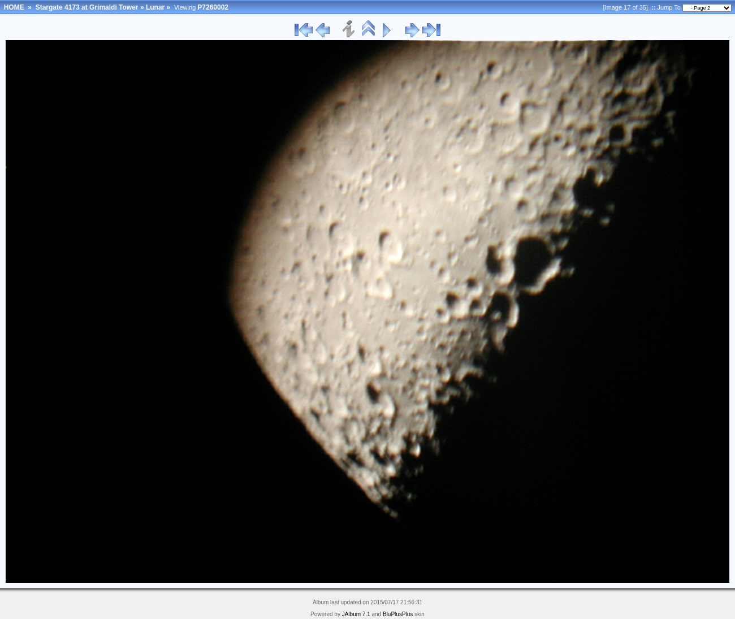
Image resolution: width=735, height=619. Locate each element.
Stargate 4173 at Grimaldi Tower (87, 7)
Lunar (155, 7)
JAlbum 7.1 (356, 614)
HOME (14, 7)
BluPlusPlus (398, 614)
